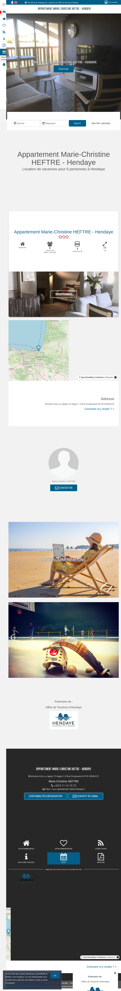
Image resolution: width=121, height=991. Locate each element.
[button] (102, 123)
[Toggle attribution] (115, 377)
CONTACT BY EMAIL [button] (86, 796)
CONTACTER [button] (64, 488)
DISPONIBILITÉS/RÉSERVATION (46, 796)
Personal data (63, 984)
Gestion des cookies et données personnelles (22, 986)
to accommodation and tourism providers (59, 987)
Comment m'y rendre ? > (99, 409)
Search (78, 123)
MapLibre (109, 378)
